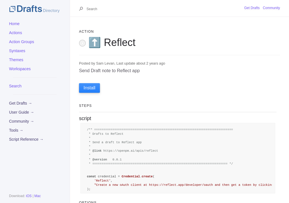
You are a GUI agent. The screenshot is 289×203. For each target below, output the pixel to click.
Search (15, 86)
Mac (37, 196)
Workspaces (20, 69)
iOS (29, 196)
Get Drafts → (20, 103)
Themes (16, 60)
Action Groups (21, 41)
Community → (21, 121)
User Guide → (21, 112)
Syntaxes (17, 50)
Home (14, 23)
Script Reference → (26, 139)
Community (271, 8)
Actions (15, 32)
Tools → (16, 130)
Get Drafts (252, 8)
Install (89, 87)
